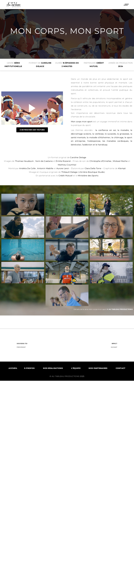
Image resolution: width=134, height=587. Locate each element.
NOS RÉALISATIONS (53, 368)
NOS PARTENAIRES (98, 368)
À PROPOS (29, 368)
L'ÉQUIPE (75, 368)
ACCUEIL (13, 368)
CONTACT (120, 368)
